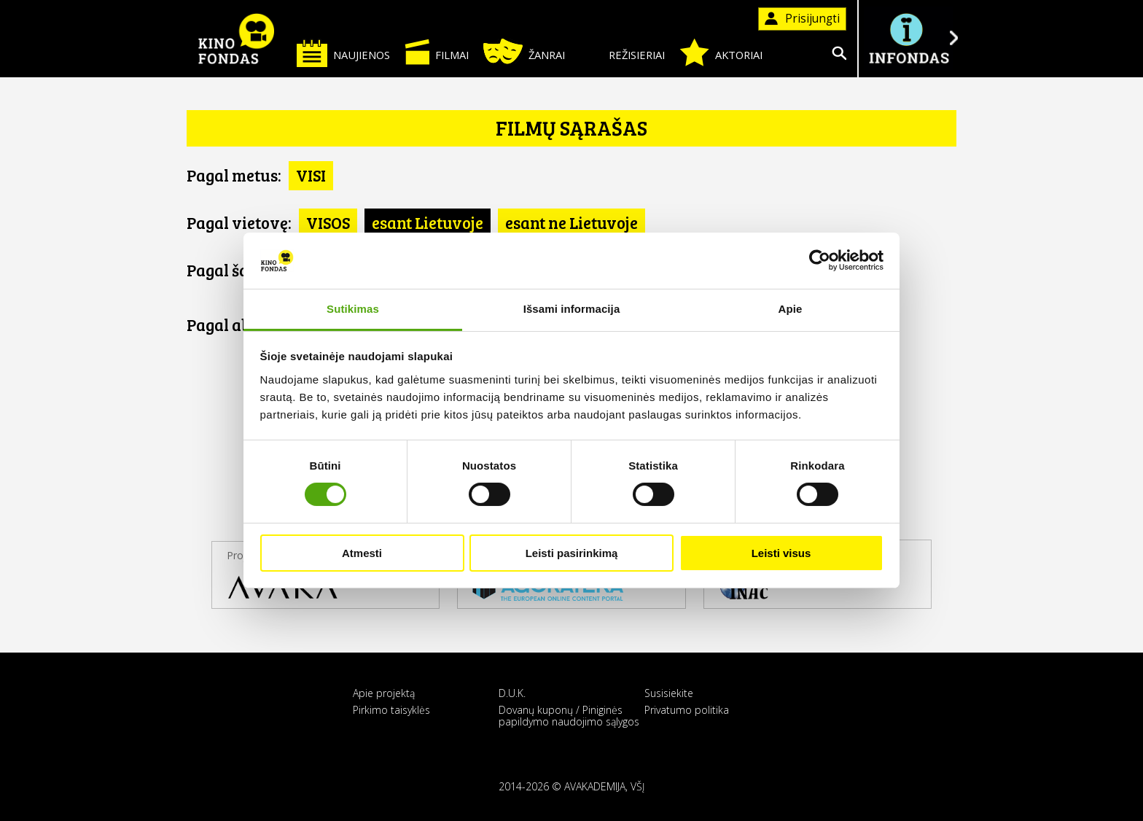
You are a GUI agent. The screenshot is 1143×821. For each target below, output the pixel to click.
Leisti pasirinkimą (572, 553)
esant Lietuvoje (427, 222)
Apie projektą (384, 693)
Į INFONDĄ (908, 38)
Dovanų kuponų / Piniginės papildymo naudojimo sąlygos (569, 715)
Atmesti (362, 553)
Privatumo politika (686, 710)
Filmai (437, 52)
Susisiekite (668, 693)
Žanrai (524, 51)
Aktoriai (720, 52)
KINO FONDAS (236, 38)
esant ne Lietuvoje (571, 222)
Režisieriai (622, 52)
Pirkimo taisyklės (391, 710)
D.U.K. (512, 693)
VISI (311, 175)
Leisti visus (781, 553)
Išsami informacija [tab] (571, 309)
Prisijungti (802, 18)
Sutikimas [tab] (353, 309)
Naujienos (343, 53)
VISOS (328, 222)
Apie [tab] (791, 309)
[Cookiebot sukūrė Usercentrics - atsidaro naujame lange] (819, 260)
